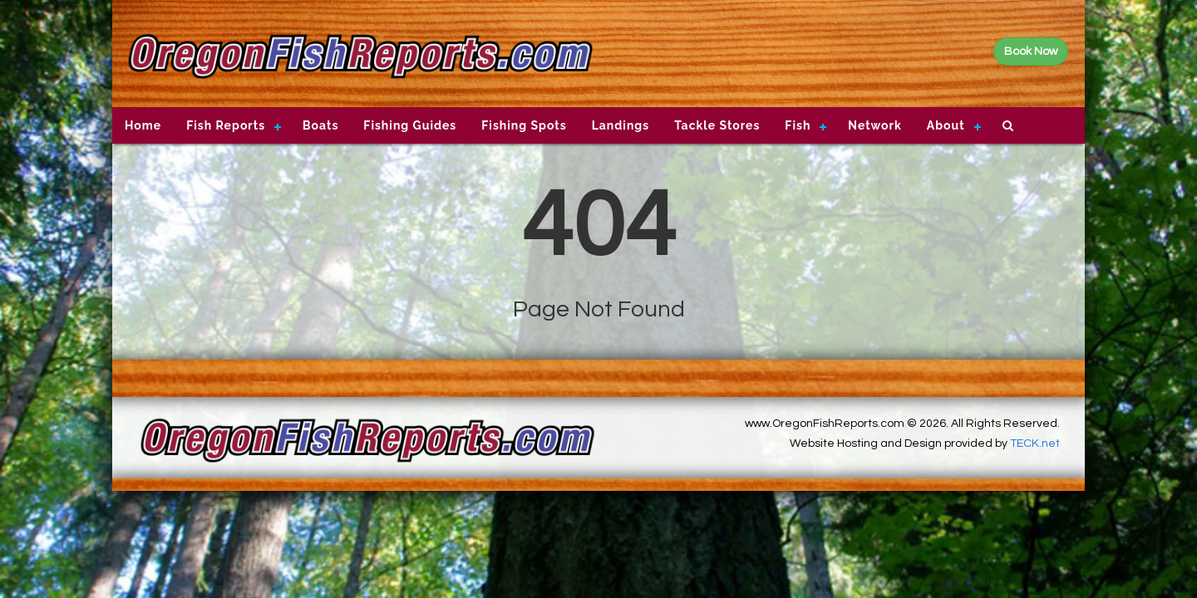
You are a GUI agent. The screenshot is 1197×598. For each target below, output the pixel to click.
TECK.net (1035, 443)
